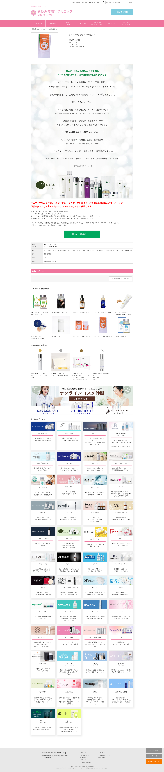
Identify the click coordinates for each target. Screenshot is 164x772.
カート (99, 2)
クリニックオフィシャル (126, 23)
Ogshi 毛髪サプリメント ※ (59, 312)
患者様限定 (53, 23)
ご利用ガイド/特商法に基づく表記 (96, 23)
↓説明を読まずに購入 (154, 761)
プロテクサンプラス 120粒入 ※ (103, 336)
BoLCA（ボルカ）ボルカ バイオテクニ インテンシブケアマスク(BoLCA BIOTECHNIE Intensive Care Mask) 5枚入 (81, 377)
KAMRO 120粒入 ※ (120, 336)
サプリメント (82, 47)
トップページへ (154, 756)
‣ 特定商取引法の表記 (85, 762)
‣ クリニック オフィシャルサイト (106, 755)
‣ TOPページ (83, 752)
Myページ (92, 2)
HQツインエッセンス (58, 336)
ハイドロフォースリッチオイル (102, 312)
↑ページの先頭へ (153, 750)
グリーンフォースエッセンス (81, 312)
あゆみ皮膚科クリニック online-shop (54, 753)
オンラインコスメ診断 (67, 23)
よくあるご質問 (82, 23)
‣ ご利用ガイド (83, 757)
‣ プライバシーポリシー (86, 759)
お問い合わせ (111, 23)
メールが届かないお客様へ (79, 2)
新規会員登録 (122, 12)
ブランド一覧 (38, 23)
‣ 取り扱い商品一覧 (84, 755)
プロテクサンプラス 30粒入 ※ (81, 336)
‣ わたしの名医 (101, 757)
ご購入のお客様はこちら (82, 234)
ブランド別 (73, 44)
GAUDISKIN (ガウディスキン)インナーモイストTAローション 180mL (40, 375)
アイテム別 (73, 47)
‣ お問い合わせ (101, 752)
